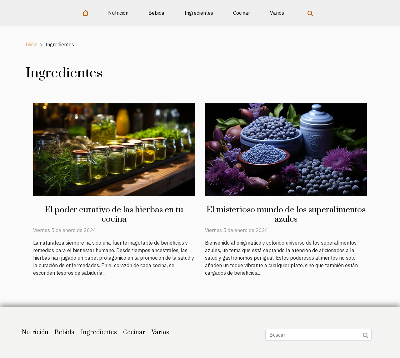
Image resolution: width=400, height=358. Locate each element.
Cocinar (241, 13)
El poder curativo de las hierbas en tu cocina (114, 215)
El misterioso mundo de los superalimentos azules (286, 215)
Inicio (32, 44)
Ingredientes (198, 13)
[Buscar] (318, 335)
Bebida (156, 13)
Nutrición (118, 13)
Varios (277, 13)
